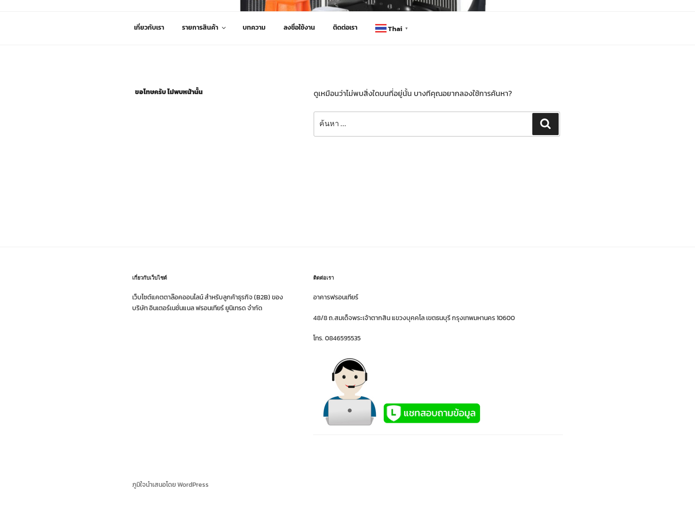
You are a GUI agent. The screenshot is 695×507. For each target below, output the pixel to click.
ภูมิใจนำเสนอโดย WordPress (170, 485)
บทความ (254, 27)
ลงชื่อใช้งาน (299, 27)
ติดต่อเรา (345, 27)
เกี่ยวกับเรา (149, 27)
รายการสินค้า (204, 27)
